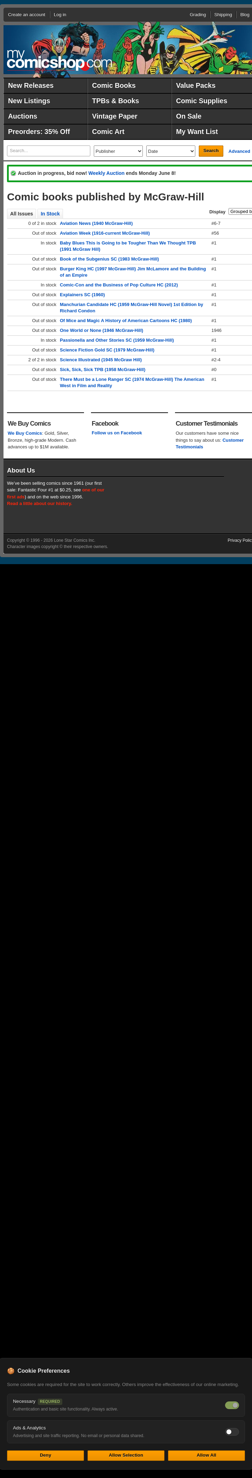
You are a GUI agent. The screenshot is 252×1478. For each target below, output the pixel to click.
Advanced (239, 151)
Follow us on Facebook (117, 432)
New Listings (29, 101)
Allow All (206, 1455)
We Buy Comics (25, 433)
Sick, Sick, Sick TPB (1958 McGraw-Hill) (102, 369)
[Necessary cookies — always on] (232, 1405)
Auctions (22, 116)
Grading (198, 14)
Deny (45, 1455)
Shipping (223, 14)
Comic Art (108, 131)
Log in (60, 14)
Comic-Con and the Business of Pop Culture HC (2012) (119, 284)
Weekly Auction (106, 173)
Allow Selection (126, 1455)
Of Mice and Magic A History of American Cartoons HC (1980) (126, 320)
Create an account (26, 14)
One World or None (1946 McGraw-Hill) (101, 330)
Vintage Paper (115, 116)
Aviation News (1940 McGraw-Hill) (96, 223)
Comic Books (114, 85)
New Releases (31, 85)
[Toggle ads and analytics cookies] (232, 1432)
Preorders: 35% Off (39, 131)
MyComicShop (59, 60)
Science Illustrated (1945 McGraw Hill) (101, 359)
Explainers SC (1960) (82, 294)
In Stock (50, 213)
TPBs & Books (115, 101)
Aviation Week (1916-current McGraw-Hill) (105, 233)
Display (217, 211)
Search (210, 150)
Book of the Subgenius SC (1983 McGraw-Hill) (109, 259)
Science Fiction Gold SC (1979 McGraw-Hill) (107, 350)
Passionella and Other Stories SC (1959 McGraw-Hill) (117, 340)
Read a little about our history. (39, 503)
